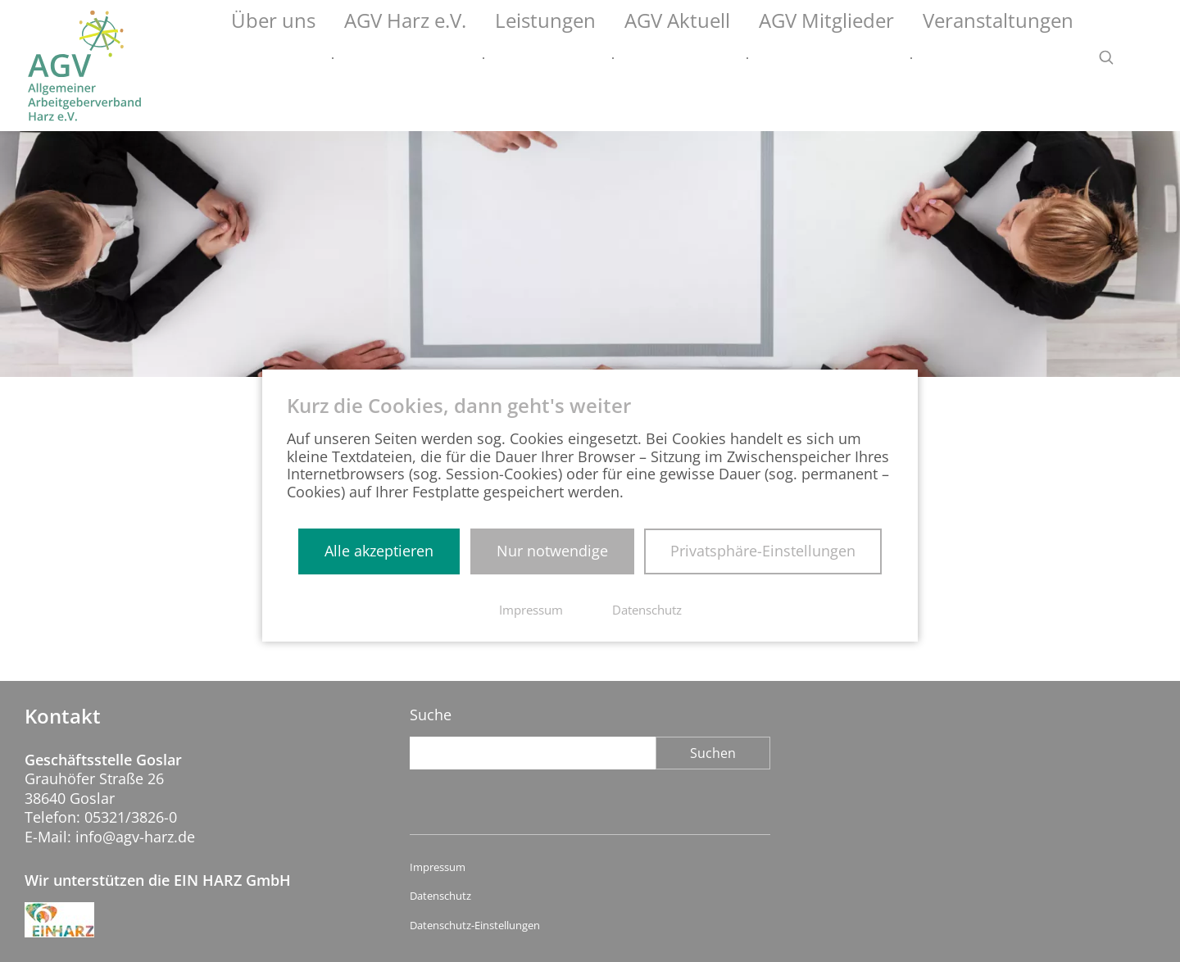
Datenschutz (440, 896)
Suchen (713, 753)
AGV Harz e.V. (541, 58)
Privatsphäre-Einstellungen (763, 550)
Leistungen (654, 58)
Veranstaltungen (1016, 58)
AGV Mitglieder (880, 58)
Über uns (434, 58)
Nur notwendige (552, 550)
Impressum (437, 867)
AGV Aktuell (761, 58)
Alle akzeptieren (378, 550)
